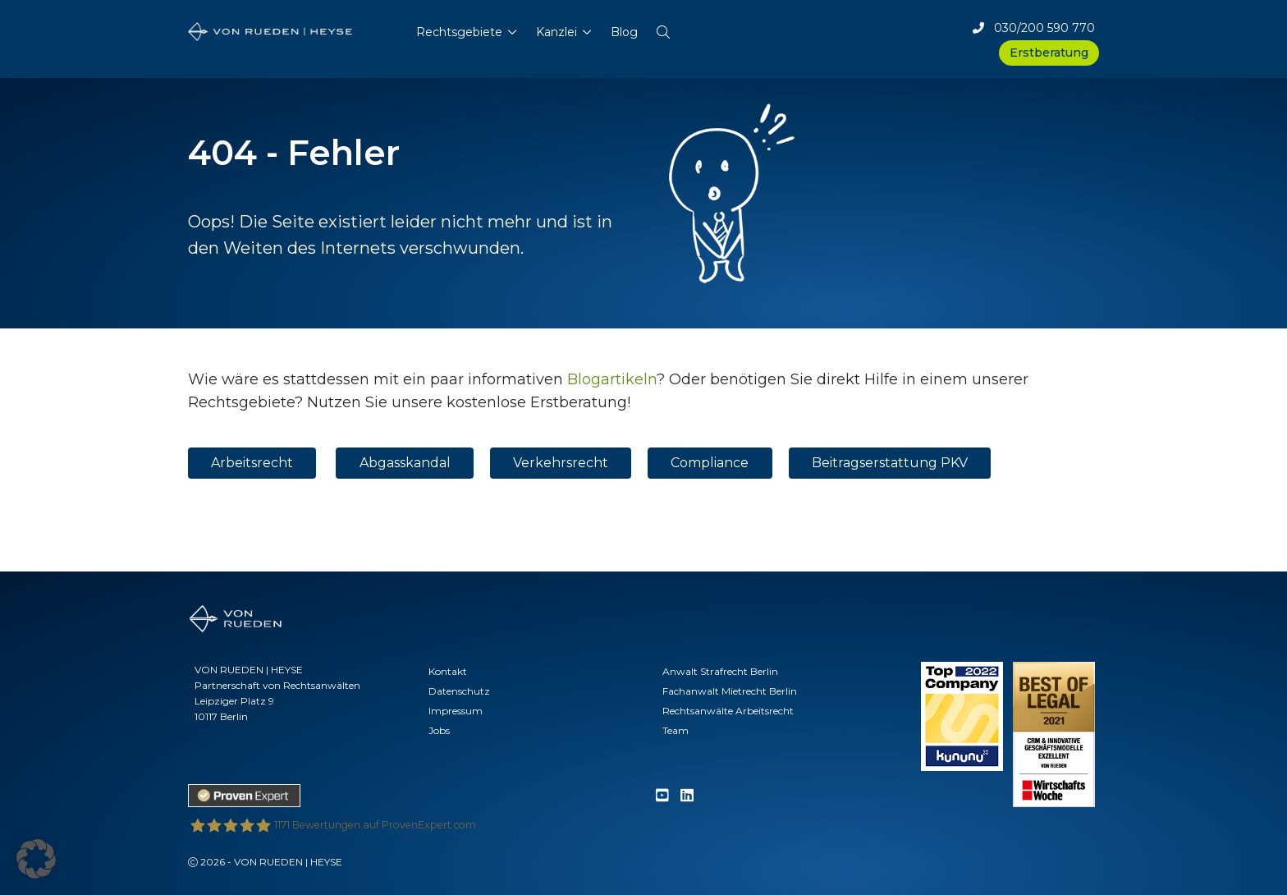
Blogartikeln (612, 379)
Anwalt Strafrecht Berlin (720, 671)
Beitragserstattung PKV (890, 462)
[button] (663, 28)
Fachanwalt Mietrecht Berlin (729, 691)
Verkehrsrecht (560, 462)
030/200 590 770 (1034, 28)
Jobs (439, 730)
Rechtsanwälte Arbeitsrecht (728, 711)
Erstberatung (1049, 52)
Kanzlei (556, 32)
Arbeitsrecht (252, 462)
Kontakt (447, 671)
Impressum (455, 711)
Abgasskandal (405, 462)
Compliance (710, 462)
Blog (624, 32)
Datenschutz (459, 691)
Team (675, 730)
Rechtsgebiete (459, 32)
